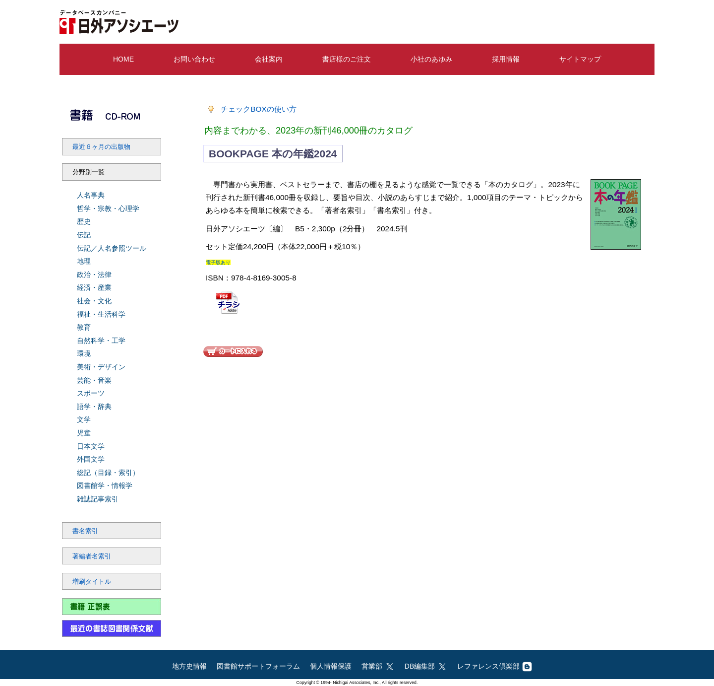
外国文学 (91, 459)
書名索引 (85, 531)
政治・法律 (94, 274)
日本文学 (91, 446)
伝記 (84, 235)
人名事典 (91, 195)
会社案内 (269, 59)
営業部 (378, 666)
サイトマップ (580, 59)
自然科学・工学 (101, 340)
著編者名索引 (91, 556)
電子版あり (218, 262)
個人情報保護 (331, 666)
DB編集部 (426, 666)
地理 (84, 261)
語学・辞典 (94, 407)
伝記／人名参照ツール (111, 248)
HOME (123, 59)
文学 (84, 419)
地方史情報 (189, 666)
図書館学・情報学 (104, 485)
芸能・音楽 (94, 380)
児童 (84, 433)
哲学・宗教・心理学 (108, 208)
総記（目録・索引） (108, 473)
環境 (84, 353)
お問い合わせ (194, 59)
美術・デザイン (101, 367)
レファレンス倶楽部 (494, 666)
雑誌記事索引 (98, 499)
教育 (84, 327)
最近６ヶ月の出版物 (101, 146)
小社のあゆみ (431, 59)
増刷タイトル (91, 581)
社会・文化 (94, 301)
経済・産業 (94, 287)
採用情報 (506, 59)
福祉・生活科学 (101, 314)
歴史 (84, 221)
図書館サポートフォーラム (258, 666)
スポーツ (91, 393)
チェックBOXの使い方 (259, 109)
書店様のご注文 (346, 59)
